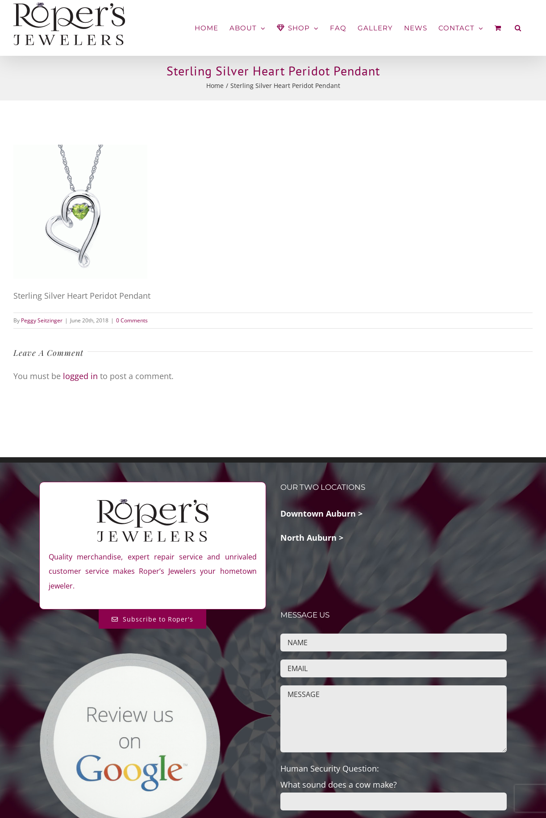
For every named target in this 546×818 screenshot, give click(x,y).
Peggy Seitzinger (42, 320)
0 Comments (132, 320)
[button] (518, 28)
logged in (80, 376)
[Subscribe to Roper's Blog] (152, 619)
